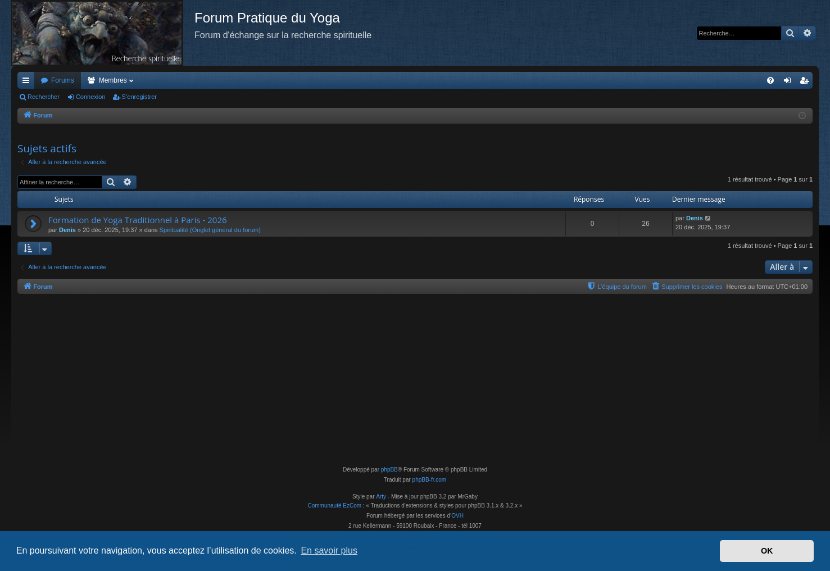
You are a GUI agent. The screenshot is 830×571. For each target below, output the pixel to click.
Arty (381, 496)
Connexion (91, 96)
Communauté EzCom (334, 505)
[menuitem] (770, 80)
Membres (113, 80)
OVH (457, 516)
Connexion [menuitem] (790, 82)
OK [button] (767, 550)
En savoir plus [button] (329, 550)
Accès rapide (28, 82)
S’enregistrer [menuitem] (807, 82)
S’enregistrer (139, 96)
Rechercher (44, 96)
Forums (62, 80)
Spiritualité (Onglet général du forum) (210, 229)
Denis (67, 229)
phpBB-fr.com (429, 480)
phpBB (389, 469)
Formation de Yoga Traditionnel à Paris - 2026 (137, 219)
